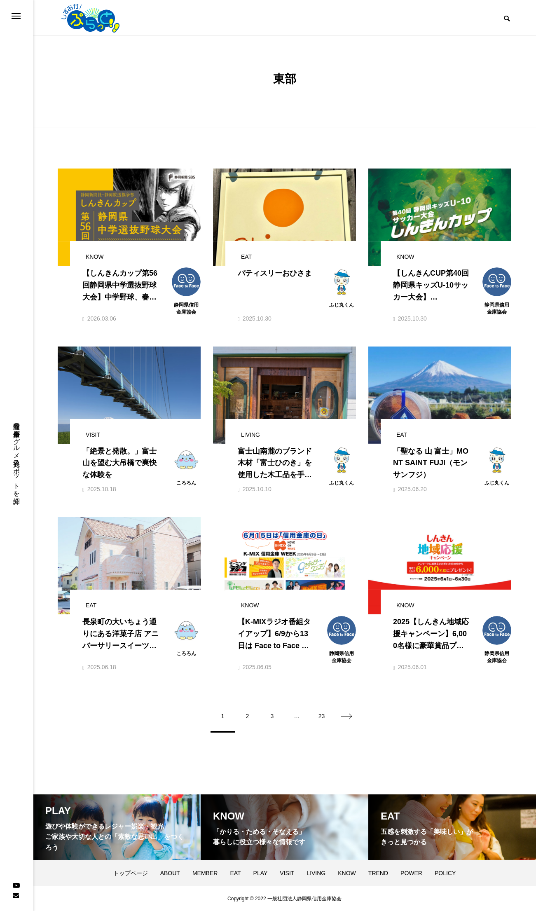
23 (321, 716)
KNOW (347, 873)
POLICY (445, 873)
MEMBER (205, 873)
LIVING (316, 873)
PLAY (260, 873)
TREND (378, 873)
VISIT (287, 873)
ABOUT (170, 873)
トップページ (130, 873)
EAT (235, 873)
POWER (411, 873)
